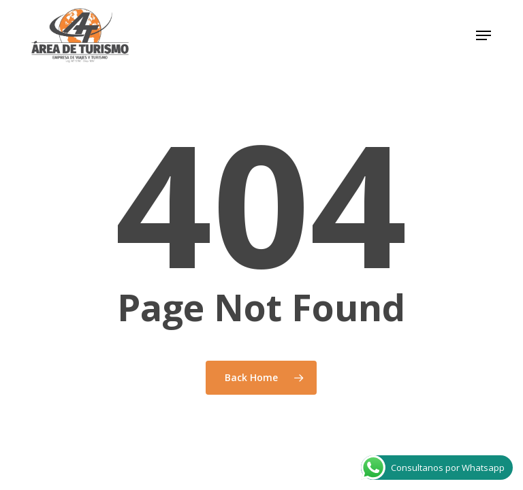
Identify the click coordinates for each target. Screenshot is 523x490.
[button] (483, 35)
